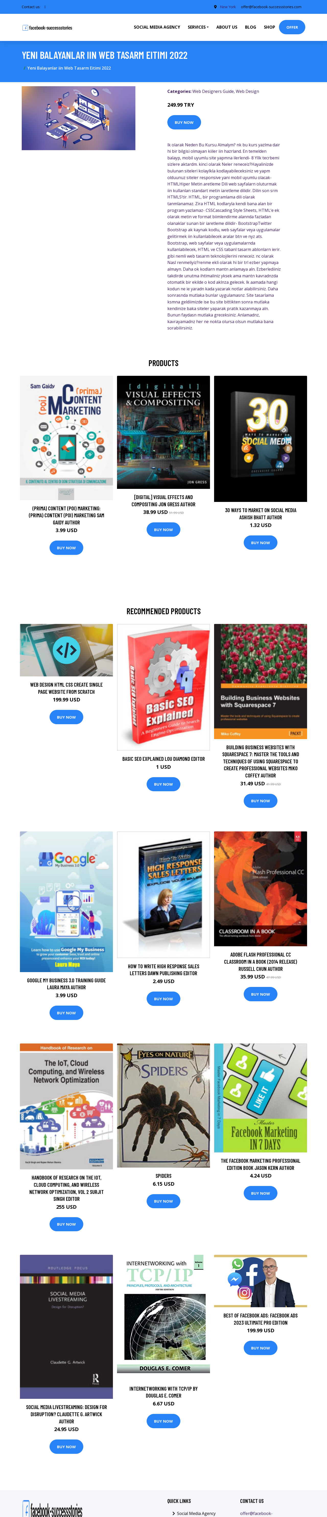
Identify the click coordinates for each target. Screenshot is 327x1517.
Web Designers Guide (213, 91)
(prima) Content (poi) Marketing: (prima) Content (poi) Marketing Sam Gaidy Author (66, 515)
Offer (292, 27)
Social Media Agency (157, 27)
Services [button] (197, 27)
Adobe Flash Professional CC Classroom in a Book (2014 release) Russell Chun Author (260, 961)
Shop (269, 27)
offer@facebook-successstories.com (271, 6)
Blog (250, 27)
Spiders (163, 1175)
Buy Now (184, 122)
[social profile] (45, 7)
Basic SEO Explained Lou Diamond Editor (163, 758)
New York (227, 6)
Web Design (247, 91)
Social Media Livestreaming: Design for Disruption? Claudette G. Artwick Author (66, 1414)
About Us (226, 27)
